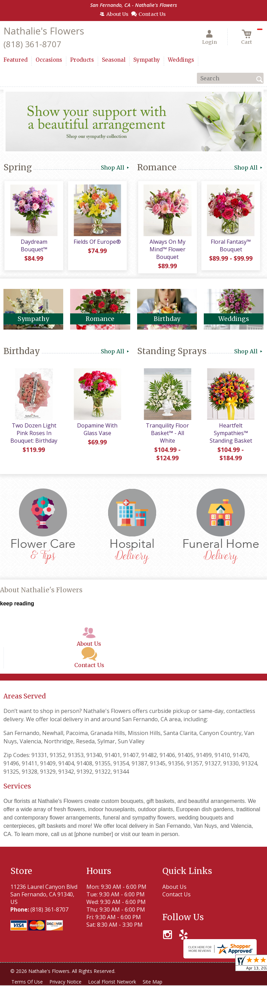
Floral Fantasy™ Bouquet (230, 246)
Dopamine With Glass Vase (96, 431)
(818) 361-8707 (32, 44)
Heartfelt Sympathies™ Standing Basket (230, 435)
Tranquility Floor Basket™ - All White (167, 435)
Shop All (115, 167)
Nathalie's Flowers (43, 30)
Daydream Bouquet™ (33, 246)
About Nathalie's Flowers (41, 592)
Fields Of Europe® (96, 243)
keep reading (17, 605)
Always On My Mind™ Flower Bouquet (167, 250)
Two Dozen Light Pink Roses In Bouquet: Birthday (33, 435)
